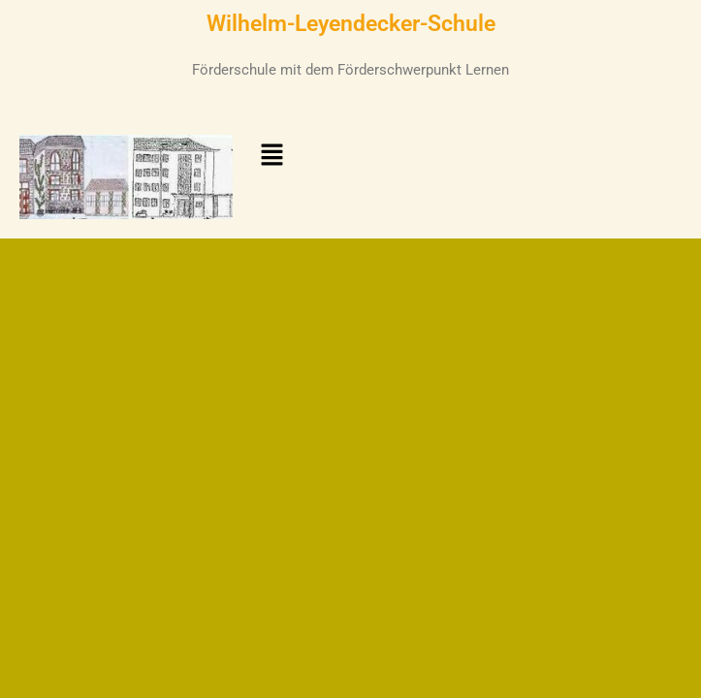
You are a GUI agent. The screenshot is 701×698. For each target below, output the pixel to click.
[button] (271, 156)
